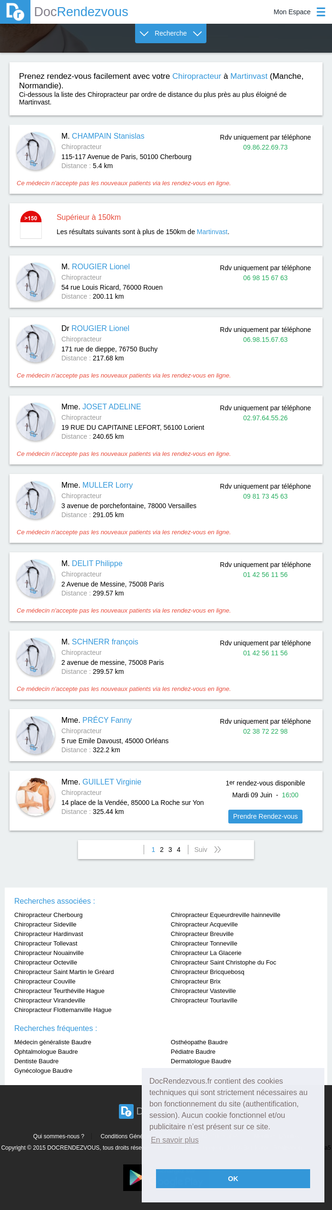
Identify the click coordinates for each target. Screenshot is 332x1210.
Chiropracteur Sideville (45, 924)
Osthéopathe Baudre (199, 1042)
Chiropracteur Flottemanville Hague (62, 1009)
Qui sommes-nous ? (58, 1136)
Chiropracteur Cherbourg (48, 914)
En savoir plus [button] (175, 1140)
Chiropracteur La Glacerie (206, 952)
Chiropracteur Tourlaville (204, 1000)
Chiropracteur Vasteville (203, 990)
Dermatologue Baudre (201, 1061)
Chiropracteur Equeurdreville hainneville (226, 914)
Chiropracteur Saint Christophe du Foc (223, 962)
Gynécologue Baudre (43, 1070)
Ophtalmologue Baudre (46, 1051)
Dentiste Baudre (36, 1061)
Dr (95, 328)
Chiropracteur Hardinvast (48, 933)
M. (103, 136)
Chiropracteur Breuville (202, 933)
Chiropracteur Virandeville (49, 1000)
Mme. (101, 407)
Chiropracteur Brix (196, 981)
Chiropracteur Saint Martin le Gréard (64, 971)
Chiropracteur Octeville (45, 962)
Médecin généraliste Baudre (52, 1042)
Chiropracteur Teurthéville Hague (59, 990)
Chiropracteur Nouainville (49, 952)
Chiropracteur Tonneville (204, 943)
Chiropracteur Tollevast (46, 943)
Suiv (201, 849)
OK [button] (233, 1178)
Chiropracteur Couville (45, 981)
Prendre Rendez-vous (265, 816)
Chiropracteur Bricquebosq (207, 971)
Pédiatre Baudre (193, 1051)
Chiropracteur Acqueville (204, 924)
